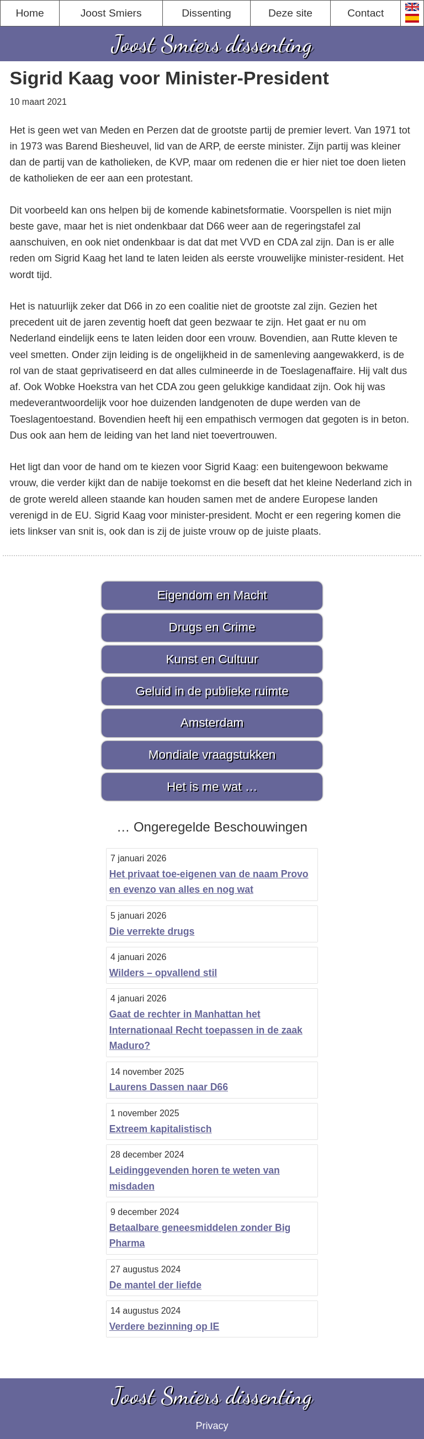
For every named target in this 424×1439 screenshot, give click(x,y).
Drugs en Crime (212, 627)
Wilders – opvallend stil (163, 972)
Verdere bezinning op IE (164, 1326)
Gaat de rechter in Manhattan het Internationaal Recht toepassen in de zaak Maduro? (206, 1030)
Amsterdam (212, 722)
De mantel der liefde (155, 1285)
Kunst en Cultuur (212, 659)
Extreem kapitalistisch (160, 1128)
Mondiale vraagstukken (212, 754)
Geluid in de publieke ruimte (212, 691)
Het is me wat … (212, 786)
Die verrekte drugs (152, 931)
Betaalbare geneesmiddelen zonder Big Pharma (200, 1235)
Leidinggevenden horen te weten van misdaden (194, 1178)
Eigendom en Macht (212, 595)
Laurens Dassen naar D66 (168, 1086)
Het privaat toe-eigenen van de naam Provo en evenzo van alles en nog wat (209, 882)
